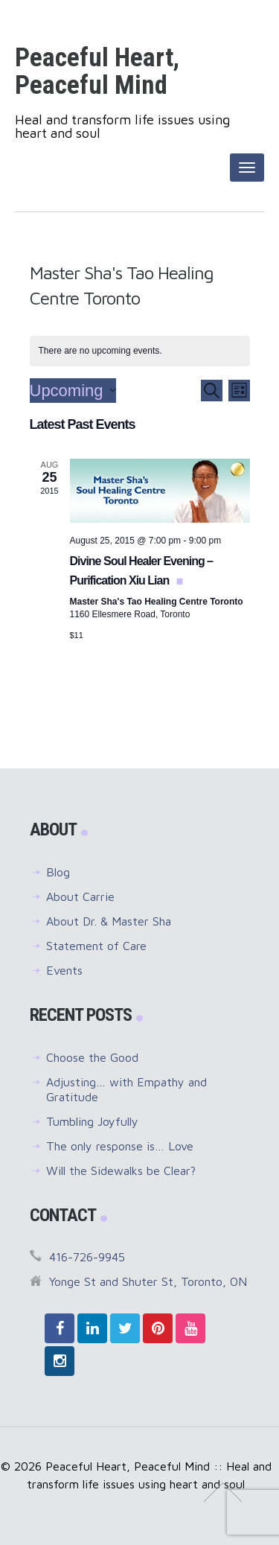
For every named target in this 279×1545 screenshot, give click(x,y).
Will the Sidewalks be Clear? (121, 1170)
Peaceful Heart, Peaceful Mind (97, 71)
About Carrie (80, 896)
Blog (58, 872)
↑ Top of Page (223, 1492)
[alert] (140, 351)
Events (64, 970)
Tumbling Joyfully (92, 1121)
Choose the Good (92, 1057)
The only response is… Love (119, 1146)
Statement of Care (96, 945)
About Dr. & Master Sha (108, 921)
